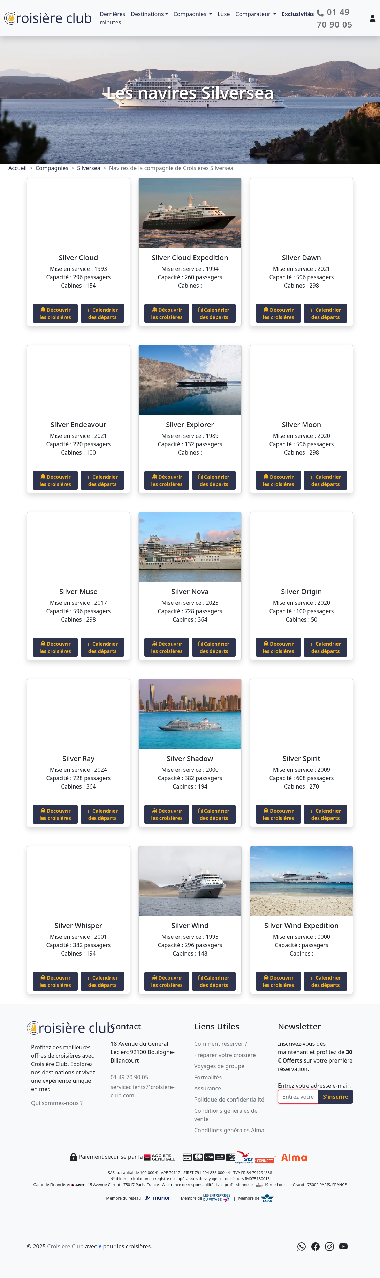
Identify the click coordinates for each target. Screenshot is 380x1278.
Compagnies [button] (191, 14)
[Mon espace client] (373, 18)
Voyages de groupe (219, 1066)
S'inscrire (335, 1097)
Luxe (224, 14)
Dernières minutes (112, 18)
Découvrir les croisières (55, 313)
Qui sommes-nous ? (57, 1103)
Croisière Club (65, 1246)
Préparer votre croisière (225, 1055)
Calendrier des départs (102, 313)
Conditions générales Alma (229, 1130)
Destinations (147, 14)
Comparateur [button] (254, 14)
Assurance (207, 1088)
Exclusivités (298, 14)
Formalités (208, 1077)
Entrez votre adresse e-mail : (315, 1085)
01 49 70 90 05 (129, 1077)
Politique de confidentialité (229, 1099)
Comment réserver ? (220, 1044)
